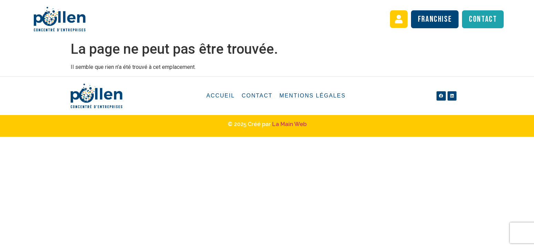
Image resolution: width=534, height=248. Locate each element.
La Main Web (289, 124)
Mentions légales (312, 96)
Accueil (220, 96)
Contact (257, 96)
